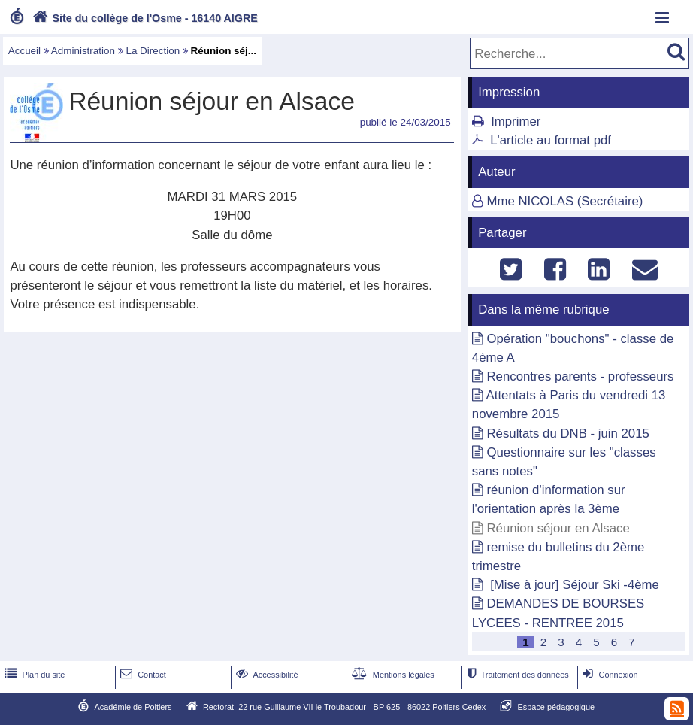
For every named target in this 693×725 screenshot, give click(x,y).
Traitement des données (516, 674)
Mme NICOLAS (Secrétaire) (564, 201)
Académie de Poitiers (132, 706)
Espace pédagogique (556, 706)
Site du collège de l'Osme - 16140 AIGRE (143, 18)
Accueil (24, 50)
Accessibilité (265, 674)
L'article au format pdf (550, 140)
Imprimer (515, 121)
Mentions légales (391, 674)
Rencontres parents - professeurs (579, 376)
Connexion (608, 674)
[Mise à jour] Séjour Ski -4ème (572, 585)
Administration (83, 50)
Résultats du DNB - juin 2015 (567, 433)
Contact (141, 674)
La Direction (153, 50)
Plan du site (33, 674)
